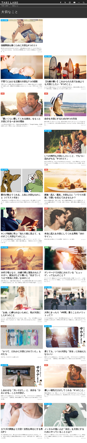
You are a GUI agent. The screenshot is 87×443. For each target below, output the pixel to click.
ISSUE (2, 209)
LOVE (2, 57)
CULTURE (3, 327)
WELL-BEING (4, 21)
